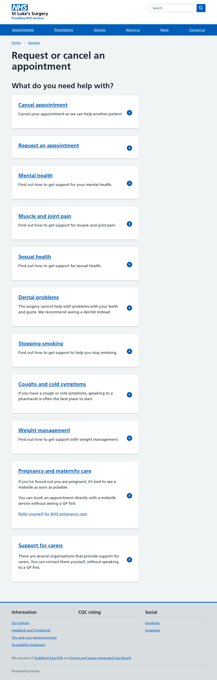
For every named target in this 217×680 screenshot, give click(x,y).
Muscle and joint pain (44, 216)
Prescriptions (63, 30)
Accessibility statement (28, 645)
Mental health (35, 175)
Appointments (23, 30)
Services (99, 30)
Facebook (152, 623)
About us (133, 30)
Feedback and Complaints (31, 630)
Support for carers (40, 545)
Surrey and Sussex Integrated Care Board (100, 658)
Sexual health (34, 256)
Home (16, 43)
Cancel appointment (43, 105)
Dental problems (38, 297)
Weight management (44, 430)
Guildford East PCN (48, 658)
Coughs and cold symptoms (52, 384)
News (164, 30)
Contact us (197, 30)
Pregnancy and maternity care (54, 471)
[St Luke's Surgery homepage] (30, 12)
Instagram (152, 630)
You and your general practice (34, 638)
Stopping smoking (40, 343)
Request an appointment (48, 145)
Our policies (20, 623)
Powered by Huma (25, 671)
